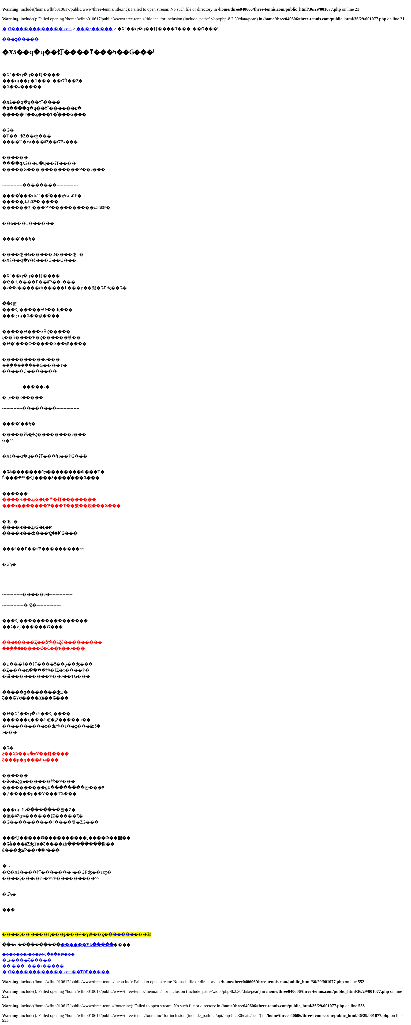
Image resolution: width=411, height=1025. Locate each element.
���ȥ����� (94, 29)
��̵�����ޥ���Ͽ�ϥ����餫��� (38, 954)
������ (121, 934)
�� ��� (13, 966)
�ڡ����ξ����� (26, 960)
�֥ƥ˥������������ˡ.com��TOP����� (56, 972)
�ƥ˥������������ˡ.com (37, 29)
